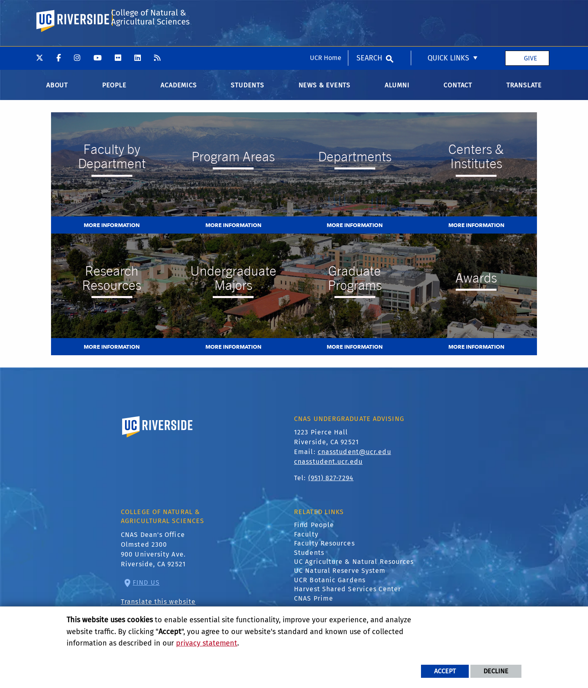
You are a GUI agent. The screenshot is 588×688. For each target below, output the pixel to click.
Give (530, 12)
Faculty (306, 542)
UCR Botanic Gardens (329, 587)
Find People (314, 533)
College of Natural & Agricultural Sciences (149, 46)
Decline (495, 671)
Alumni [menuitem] (397, 92)
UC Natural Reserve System (340, 578)
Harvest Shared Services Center (347, 597)
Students (309, 560)
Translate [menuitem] (524, 92)
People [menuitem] (114, 92)
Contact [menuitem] (457, 92)
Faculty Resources (324, 551)
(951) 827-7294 (331, 485)
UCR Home (325, 12)
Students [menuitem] (247, 92)
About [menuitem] (57, 92)
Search (369, 11)
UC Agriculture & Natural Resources (354, 569)
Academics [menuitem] (178, 92)
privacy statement (206, 643)
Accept (445, 671)
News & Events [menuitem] (324, 92)
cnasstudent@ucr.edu (354, 459)
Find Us (146, 590)
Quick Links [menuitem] (448, 11)
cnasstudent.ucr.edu (328, 469)
